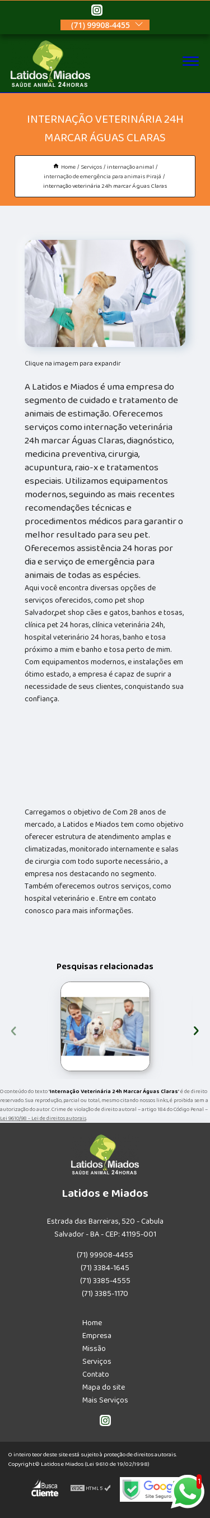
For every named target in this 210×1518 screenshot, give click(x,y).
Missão (94, 1349)
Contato (95, 1374)
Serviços (96, 1361)
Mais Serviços (105, 1400)
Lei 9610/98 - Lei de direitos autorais (43, 1118)
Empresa (96, 1336)
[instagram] (96, 11)
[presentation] (14, 1029)
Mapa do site (103, 1387)
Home (92, 1323)
